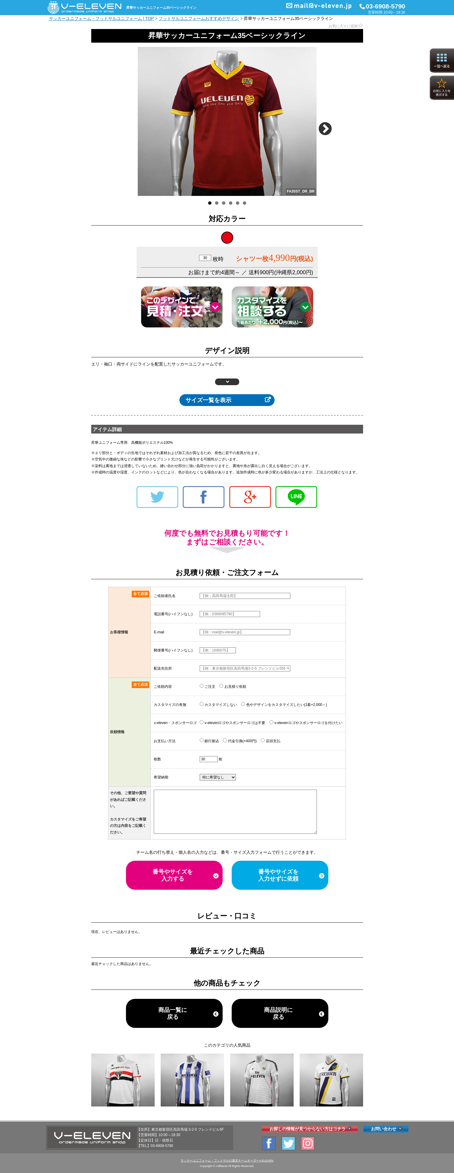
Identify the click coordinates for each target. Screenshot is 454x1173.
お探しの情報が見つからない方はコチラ (307, 1128)
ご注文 (207, 686)
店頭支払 (270, 740)
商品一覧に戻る (172, 1013)
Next (327, 126)
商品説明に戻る (278, 1013)
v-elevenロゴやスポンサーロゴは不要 (233, 722)
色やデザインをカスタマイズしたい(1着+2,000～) (284, 704)
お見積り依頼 (232, 686)
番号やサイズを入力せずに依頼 (278, 875)
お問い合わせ (383, 1128)
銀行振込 (209, 740)
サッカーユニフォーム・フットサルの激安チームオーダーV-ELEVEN (227, 1160)
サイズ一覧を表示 (208, 400)
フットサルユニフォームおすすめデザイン (199, 18)
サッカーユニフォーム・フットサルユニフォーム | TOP (101, 18)
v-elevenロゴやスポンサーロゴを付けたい (306, 722)
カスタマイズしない (218, 704)
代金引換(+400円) (239, 740)
